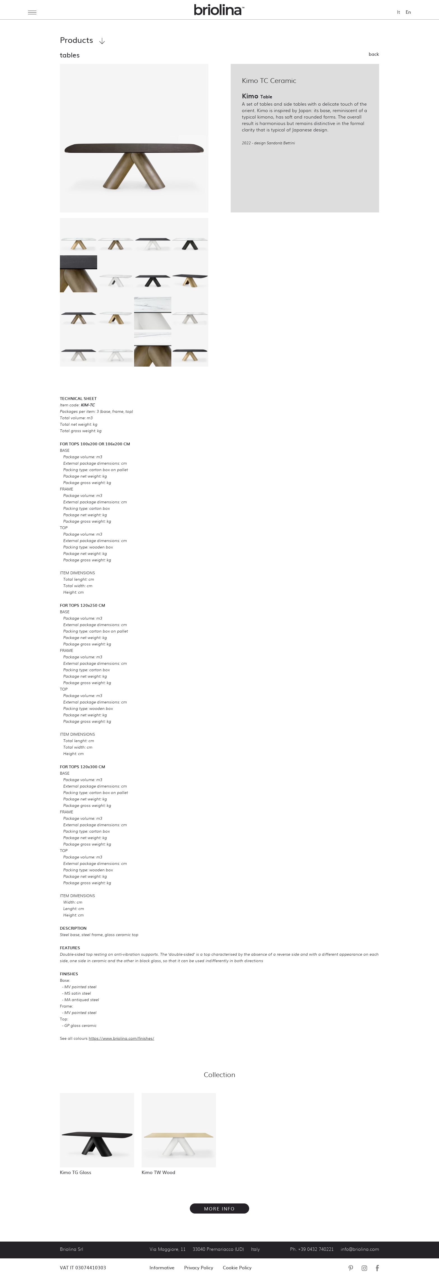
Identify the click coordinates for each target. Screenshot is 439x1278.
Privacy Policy (198, 1267)
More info (219, 1208)
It (398, 12)
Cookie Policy (237, 1267)
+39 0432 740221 (316, 1249)
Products (82, 39)
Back (374, 53)
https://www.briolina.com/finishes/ (121, 1038)
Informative (162, 1267)
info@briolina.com (360, 1249)
